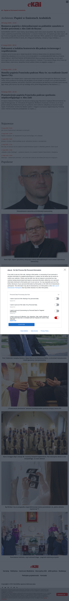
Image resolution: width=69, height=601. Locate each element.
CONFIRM (21, 324)
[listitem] (34, 295)
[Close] (65, 270)
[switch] (56, 298)
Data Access (34, 331)
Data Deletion (24, 331)
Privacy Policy (45, 331)
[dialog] (34, 300)
